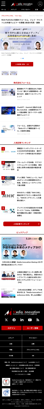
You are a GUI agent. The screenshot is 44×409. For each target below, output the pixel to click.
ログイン (11, 328)
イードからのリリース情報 (23, 374)
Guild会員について (34, 362)
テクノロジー (25, 9)
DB (33, 355)
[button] (6, 40)
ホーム (3, 9)
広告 (36, 9)
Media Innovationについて (19, 362)
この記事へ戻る (22, 64)
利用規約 (37, 365)
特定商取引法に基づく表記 (19, 371)
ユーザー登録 (32, 328)
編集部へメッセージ (11, 365)
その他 (11, 355)
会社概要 (31, 371)
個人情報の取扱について (17, 368)
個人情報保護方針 (30, 368)
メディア (14, 9)
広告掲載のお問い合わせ (26, 365)
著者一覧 (7, 362)
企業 (33, 344)
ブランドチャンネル (33, 350)
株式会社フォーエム (22, 82)
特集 (11, 350)
